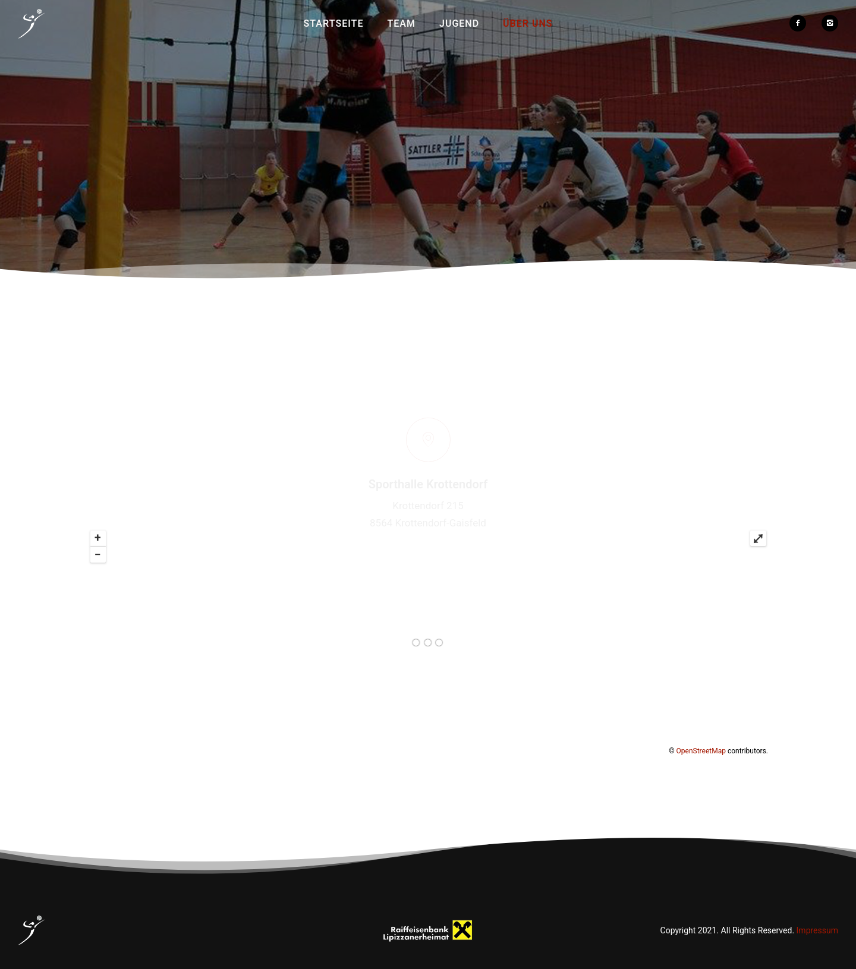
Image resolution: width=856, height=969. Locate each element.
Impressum (817, 930)
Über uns (527, 23)
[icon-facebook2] (800, 23)
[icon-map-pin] (428, 384)
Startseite (334, 23)
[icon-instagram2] (830, 23)
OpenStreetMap (701, 751)
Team (401, 23)
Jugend (459, 23)
